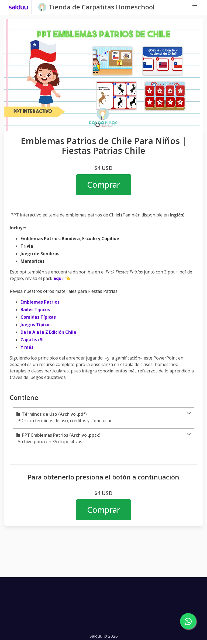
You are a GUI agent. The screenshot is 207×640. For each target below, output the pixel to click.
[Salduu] (18, 7)
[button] (195, 7)
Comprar (103, 184)
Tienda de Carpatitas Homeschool (102, 6)
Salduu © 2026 (103, 636)
